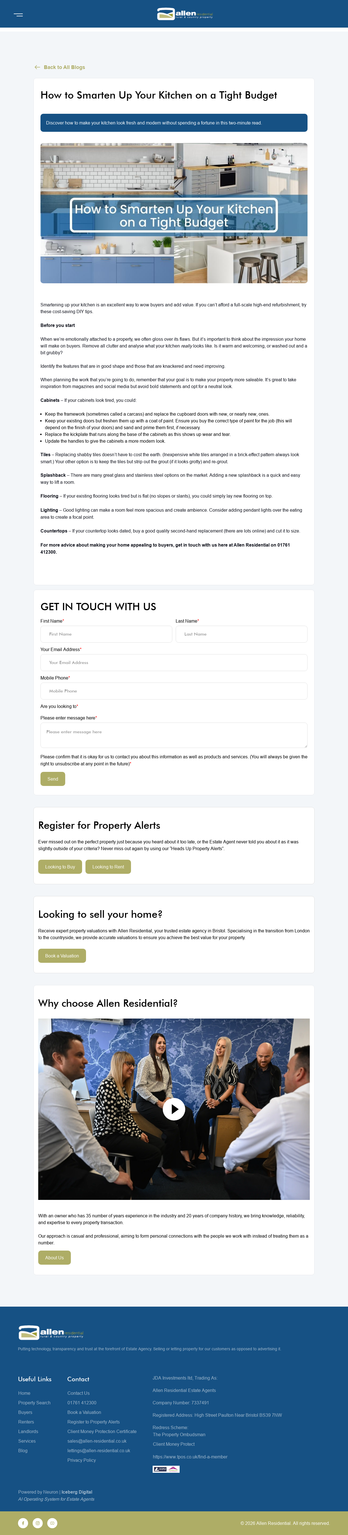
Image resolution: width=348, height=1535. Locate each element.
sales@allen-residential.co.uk (96, 1440)
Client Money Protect (174, 1444)
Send (53, 778)
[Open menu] (18, 15)
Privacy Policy (81, 1460)
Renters (26, 1421)
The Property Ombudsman (179, 1434)
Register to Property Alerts (93, 1421)
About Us (54, 1257)
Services (27, 1440)
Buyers (25, 1412)
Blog (23, 1450)
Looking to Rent (108, 866)
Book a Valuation (62, 955)
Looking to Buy (60, 866)
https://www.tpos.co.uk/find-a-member (190, 1456)
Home (24, 1393)
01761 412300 (81, 1402)
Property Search (34, 1402)
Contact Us (78, 1393)
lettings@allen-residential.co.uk (98, 1450)
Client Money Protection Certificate (102, 1431)
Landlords (28, 1431)
